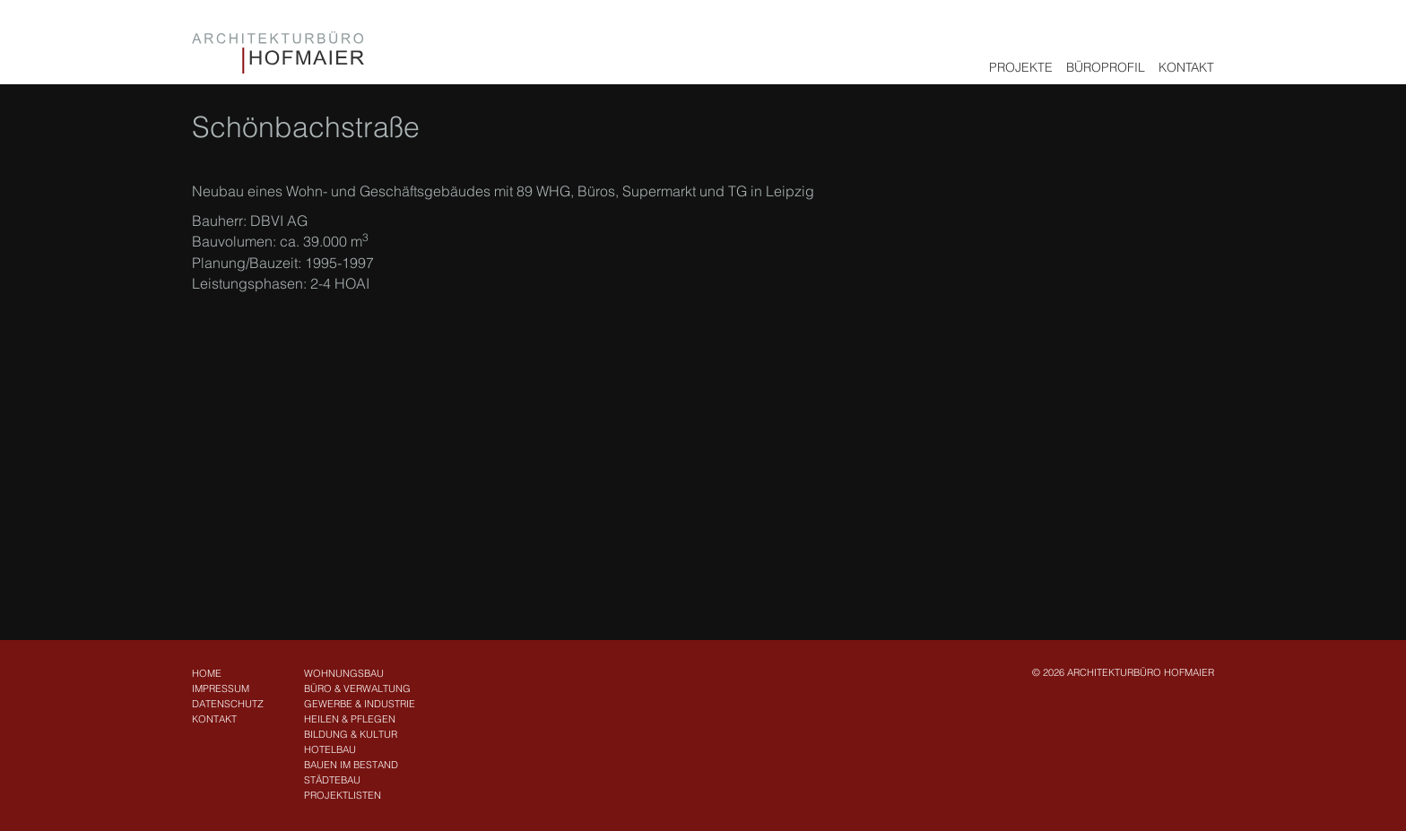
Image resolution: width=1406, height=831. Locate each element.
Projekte (1021, 67)
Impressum (220, 688)
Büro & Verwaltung (357, 688)
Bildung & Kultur (350, 734)
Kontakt (1186, 67)
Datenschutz (228, 703)
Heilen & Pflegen (349, 719)
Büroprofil (1105, 67)
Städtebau (332, 780)
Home (206, 673)
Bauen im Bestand (351, 764)
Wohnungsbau (344, 673)
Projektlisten (342, 795)
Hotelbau (330, 749)
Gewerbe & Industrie (359, 703)
